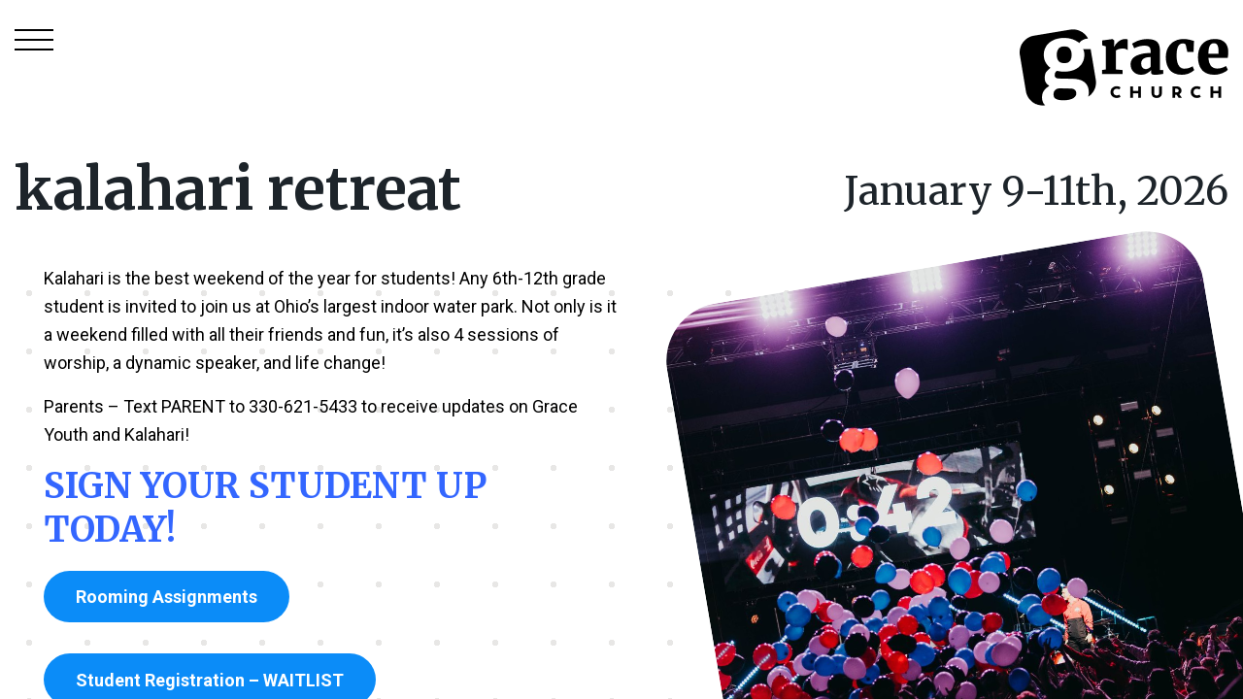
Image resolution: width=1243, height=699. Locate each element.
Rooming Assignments (166, 596)
